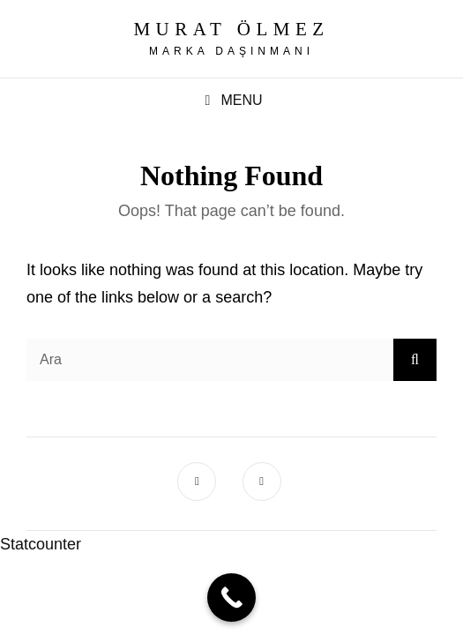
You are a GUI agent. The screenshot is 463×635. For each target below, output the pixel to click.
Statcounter (40, 544)
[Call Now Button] (231, 597)
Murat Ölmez (231, 29)
